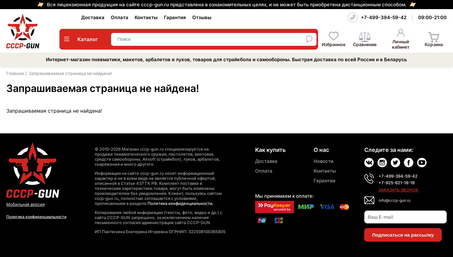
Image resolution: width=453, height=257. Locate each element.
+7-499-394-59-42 (383, 17)
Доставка (92, 17)
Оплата (119, 17)
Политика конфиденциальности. (181, 203)
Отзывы (201, 17)
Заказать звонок (398, 189)
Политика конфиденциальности (36, 216)
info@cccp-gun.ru (395, 200)
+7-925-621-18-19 (396, 182)
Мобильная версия (25, 204)
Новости (323, 161)
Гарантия (175, 17)
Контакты (146, 17)
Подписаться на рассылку (403, 235)
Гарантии (324, 181)
